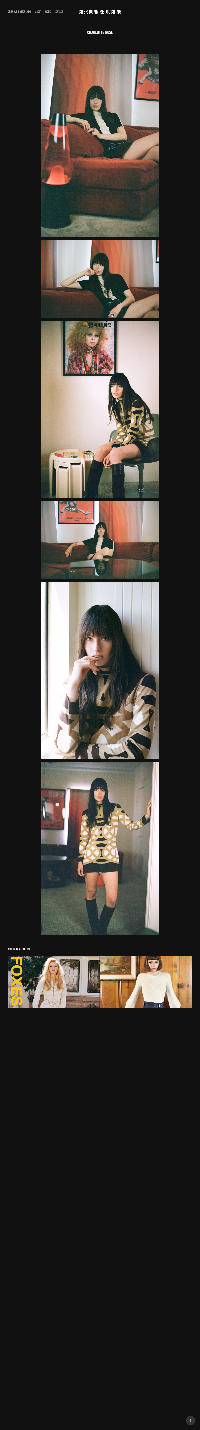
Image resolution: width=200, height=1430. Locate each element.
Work (48, 11)
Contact (59, 11)
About (38, 11)
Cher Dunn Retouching (19, 11)
